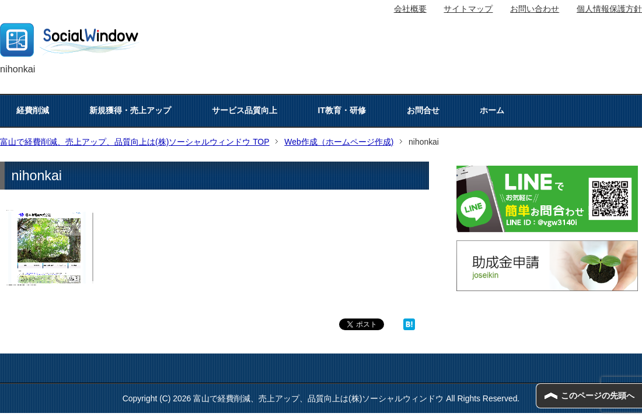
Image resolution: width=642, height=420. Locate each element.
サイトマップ (468, 8)
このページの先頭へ (597, 395)
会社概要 (410, 8)
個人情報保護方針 (609, 8)
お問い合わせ (534, 8)
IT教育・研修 (342, 110)
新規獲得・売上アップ (130, 110)
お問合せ (423, 110)
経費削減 (32, 110)
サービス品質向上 (244, 110)
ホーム (492, 110)
